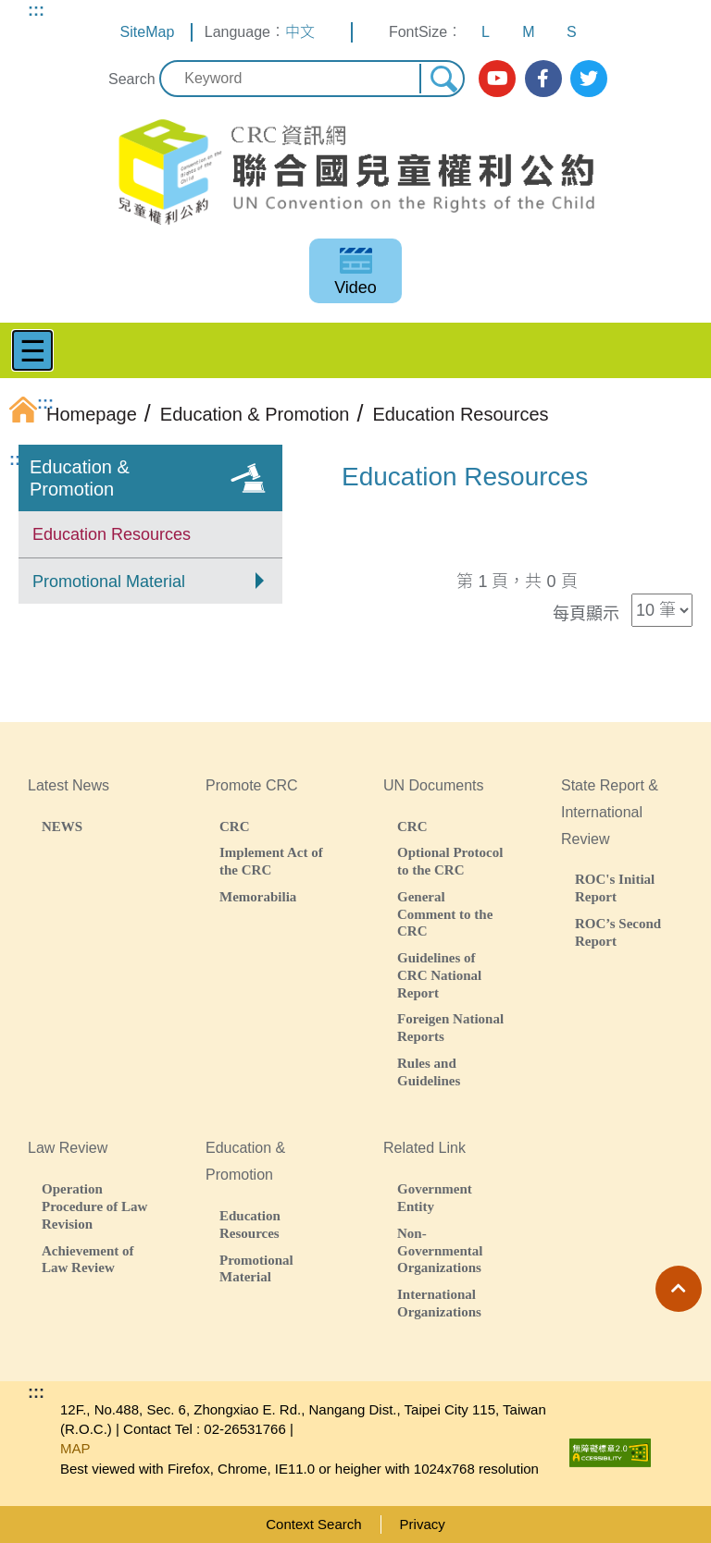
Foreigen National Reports (450, 1027)
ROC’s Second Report (618, 932)
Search (132, 79)
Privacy (422, 1524)
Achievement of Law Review (88, 1259)
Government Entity (434, 1197)
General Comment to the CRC (445, 913)
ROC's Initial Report (615, 887)
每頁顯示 (586, 614)
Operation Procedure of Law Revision (94, 1206)
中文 (300, 32)
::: (36, 10)
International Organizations (439, 1302)
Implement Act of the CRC (271, 860)
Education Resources (111, 534)
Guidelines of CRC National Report (439, 974)
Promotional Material (108, 581)
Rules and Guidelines (428, 1071)
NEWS (62, 826)
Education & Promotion (80, 478)
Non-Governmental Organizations (439, 1250)
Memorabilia (257, 896)
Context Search (313, 1524)
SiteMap (147, 32)
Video (355, 287)
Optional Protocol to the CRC (450, 860)
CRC (234, 826)
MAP (75, 1448)
